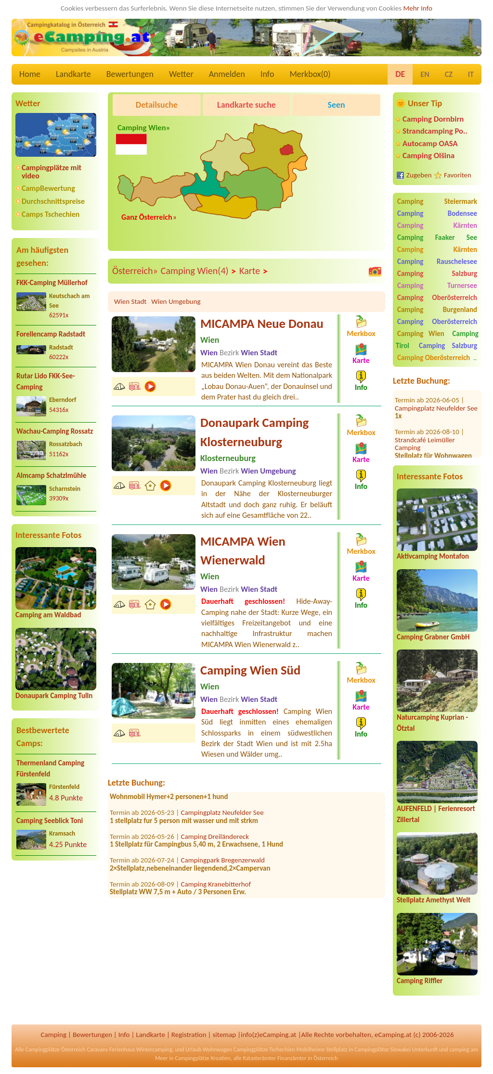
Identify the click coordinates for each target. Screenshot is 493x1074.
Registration (189, 1034)
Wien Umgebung (175, 301)
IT (471, 74)
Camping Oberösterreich (437, 297)
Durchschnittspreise (53, 201)
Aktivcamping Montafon (433, 556)
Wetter (181, 74)
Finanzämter (291, 1058)
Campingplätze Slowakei (382, 1049)
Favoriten (457, 175)
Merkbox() (309, 74)
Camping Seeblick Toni (49, 820)
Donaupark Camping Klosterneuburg (254, 432)
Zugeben (419, 175)
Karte (253, 271)
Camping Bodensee (437, 213)
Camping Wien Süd (250, 670)
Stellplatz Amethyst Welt (433, 900)
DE (400, 74)
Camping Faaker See (437, 237)
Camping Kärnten (437, 225)
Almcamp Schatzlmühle (51, 475)
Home (29, 74)
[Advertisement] (56, 944)
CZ (449, 74)
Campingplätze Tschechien (264, 1049)
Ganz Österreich (146, 217)
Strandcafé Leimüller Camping (425, 430)
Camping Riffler (419, 980)
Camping (53, 1034)
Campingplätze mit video (51, 171)
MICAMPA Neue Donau (262, 323)
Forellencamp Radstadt (50, 334)
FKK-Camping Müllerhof (52, 282)
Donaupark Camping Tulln (53, 695)
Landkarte (73, 74)
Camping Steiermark (437, 201)
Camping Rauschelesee (437, 261)
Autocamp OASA (430, 143)
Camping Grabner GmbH (433, 637)
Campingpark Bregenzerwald (223, 863)
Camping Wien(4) (198, 271)
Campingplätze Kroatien (203, 1058)
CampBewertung (48, 188)
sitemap (224, 1034)
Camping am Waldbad (48, 615)
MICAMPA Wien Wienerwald (242, 551)
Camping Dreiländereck (215, 840)
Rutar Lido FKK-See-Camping (45, 381)
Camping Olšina (428, 155)
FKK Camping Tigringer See (220, 792)
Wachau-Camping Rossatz (54, 431)
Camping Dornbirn (433, 119)
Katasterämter (259, 1058)
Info (267, 74)
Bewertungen (130, 74)
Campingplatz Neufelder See (436, 394)
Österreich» (135, 270)
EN (424, 74)
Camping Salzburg (437, 273)
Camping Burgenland (437, 309)
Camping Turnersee (437, 285)
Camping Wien (420, 333)
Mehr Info (417, 8)
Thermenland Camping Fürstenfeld (50, 768)
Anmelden (227, 74)
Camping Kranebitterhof (216, 887)
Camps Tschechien (50, 214)
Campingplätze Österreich (55, 1049)
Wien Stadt (130, 301)
